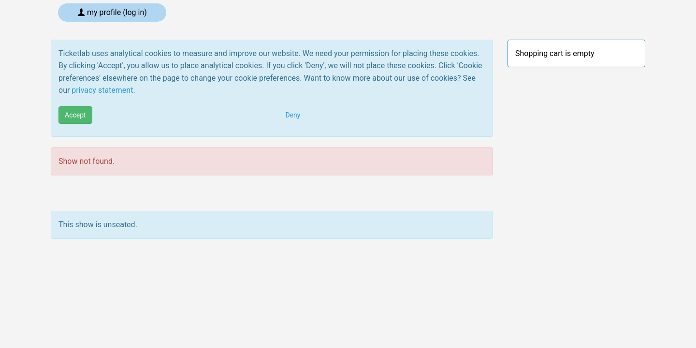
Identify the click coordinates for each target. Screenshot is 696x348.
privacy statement (102, 90)
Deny (293, 115)
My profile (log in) (112, 12)
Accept (75, 115)
